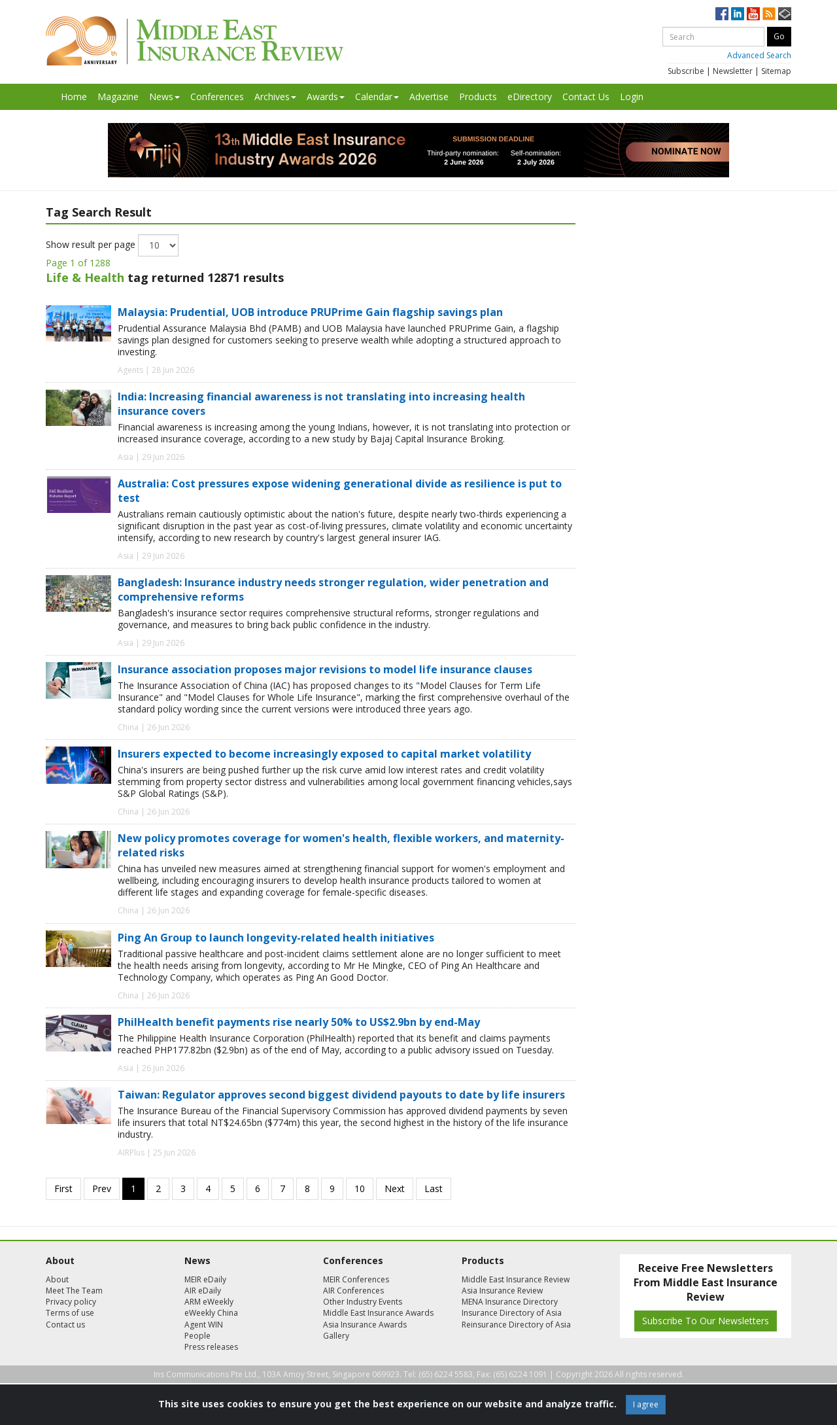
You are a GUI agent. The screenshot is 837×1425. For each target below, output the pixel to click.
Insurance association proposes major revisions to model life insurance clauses (325, 669)
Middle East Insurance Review (516, 1279)
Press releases (211, 1346)
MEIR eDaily (205, 1279)
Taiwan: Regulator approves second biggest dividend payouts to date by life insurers (341, 1094)
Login (631, 96)
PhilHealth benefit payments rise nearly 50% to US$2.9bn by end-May (299, 1022)
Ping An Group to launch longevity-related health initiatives (276, 937)
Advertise (429, 96)
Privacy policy (71, 1301)
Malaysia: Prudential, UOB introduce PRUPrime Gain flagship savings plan (310, 312)
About (57, 1279)
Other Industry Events (362, 1301)
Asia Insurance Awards (365, 1324)
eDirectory (529, 96)
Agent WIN (203, 1324)
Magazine (118, 96)
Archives (275, 96)
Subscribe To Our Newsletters (705, 1320)
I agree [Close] (645, 1404)
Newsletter (733, 71)
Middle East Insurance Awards (378, 1312)
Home (74, 96)
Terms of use (70, 1312)
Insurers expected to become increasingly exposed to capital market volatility (324, 754)
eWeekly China (211, 1312)
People (197, 1335)
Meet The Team (74, 1290)
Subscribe (686, 71)
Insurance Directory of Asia (512, 1312)
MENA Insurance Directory (510, 1301)
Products (478, 96)
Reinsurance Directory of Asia (516, 1324)
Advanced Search (759, 55)
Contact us (65, 1324)
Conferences (217, 96)
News (164, 96)
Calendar (377, 96)
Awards (326, 96)
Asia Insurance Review (502, 1290)
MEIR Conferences (356, 1279)
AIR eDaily (202, 1290)
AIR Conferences (353, 1290)
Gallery (336, 1335)
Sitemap (776, 71)
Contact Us (585, 96)
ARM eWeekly (208, 1301)
